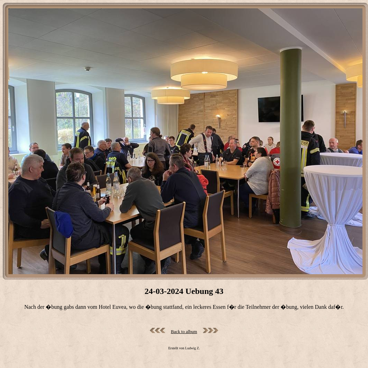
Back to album (184, 331)
